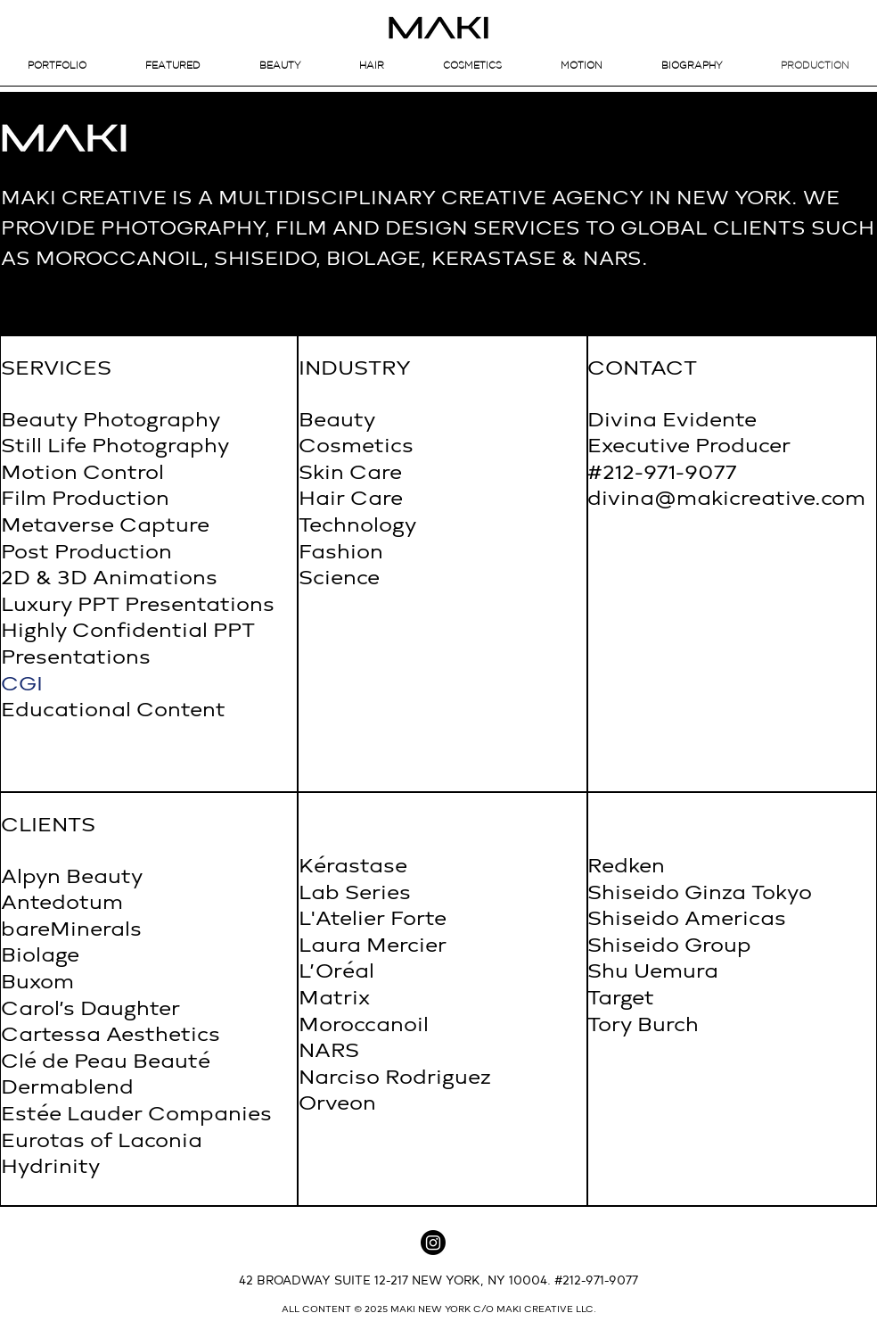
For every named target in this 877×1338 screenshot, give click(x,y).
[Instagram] (433, 1242)
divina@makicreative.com (726, 499)
